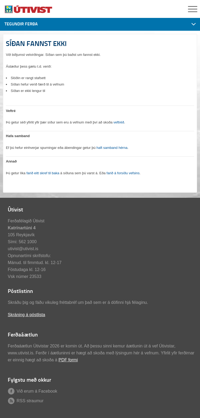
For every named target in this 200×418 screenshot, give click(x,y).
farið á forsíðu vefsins (123, 173)
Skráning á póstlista (26, 314)
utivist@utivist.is (23, 248)
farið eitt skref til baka (43, 173)
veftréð (119, 122)
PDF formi (68, 360)
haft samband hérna (111, 148)
